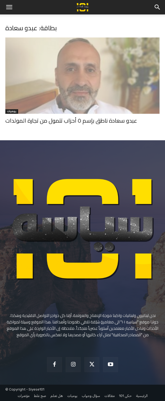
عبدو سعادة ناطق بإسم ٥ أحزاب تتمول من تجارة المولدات (71, 120)
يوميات (12, 111)
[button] (9, 7)
